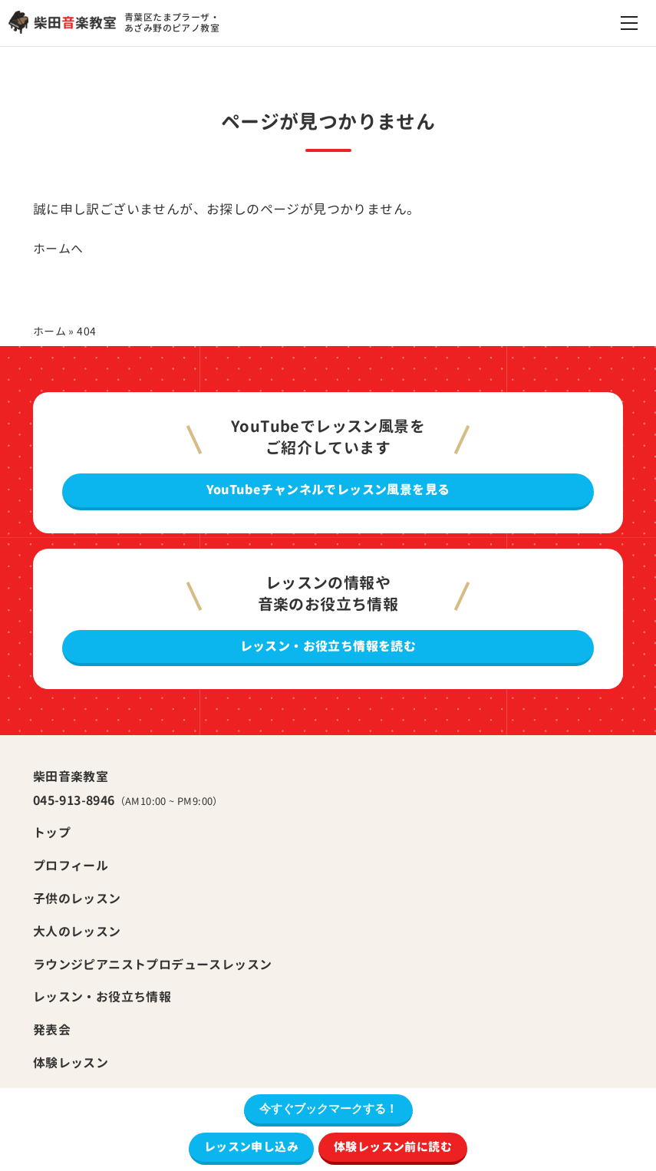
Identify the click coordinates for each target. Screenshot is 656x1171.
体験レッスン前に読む (393, 1147)
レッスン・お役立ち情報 (102, 996)
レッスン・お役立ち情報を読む (328, 646)
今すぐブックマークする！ (328, 1108)
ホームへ (58, 248)
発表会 (52, 1029)
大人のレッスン (77, 931)
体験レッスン (70, 1062)
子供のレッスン (77, 898)
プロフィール (70, 865)
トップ (52, 832)
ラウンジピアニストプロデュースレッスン (152, 964)
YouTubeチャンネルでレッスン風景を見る (328, 489)
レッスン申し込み (251, 1147)
